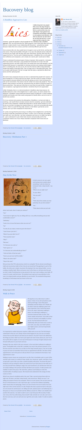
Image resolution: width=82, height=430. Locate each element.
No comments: (27, 128)
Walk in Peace (9, 293)
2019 (58, 41)
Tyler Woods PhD (67, 19)
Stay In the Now (9, 175)
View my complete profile (62, 30)
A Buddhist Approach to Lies (15, 20)
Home (30, 411)
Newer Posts (7, 411)
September (61, 52)
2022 (58, 37)
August (60, 54)
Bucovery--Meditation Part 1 (15, 137)
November (61, 45)
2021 (58, 39)
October (61, 50)
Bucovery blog (18, 9)
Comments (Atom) (31, 416)
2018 (58, 44)
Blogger (48, 426)
